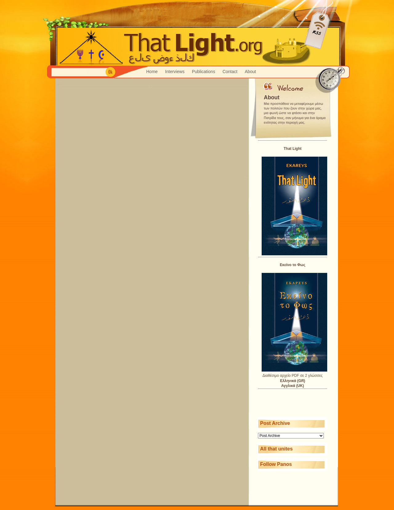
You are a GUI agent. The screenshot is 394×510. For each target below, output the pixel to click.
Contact (230, 71)
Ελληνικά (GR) (292, 381)
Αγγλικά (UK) (292, 386)
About (250, 71)
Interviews (174, 71)
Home (152, 71)
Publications (203, 71)
